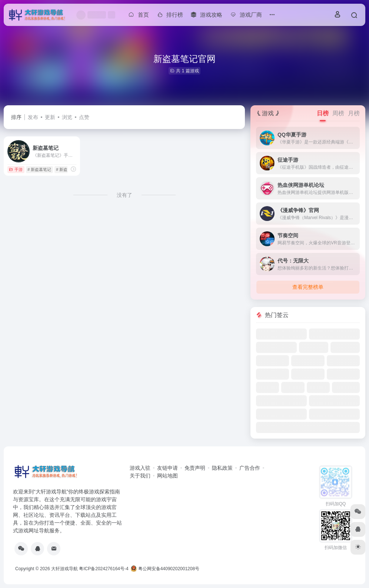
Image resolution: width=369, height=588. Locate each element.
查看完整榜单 (307, 287)
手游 (16, 169)
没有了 (124, 195)
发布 (33, 117)
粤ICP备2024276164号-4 (103, 568)
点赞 (84, 117)
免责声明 (194, 468)
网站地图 (167, 476)
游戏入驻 (140, 468)
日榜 (323, 113)
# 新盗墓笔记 (39, 169)
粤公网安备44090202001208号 (165, 568)
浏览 (67, 117)
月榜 (354, 113)
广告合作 (249, 468)
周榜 (338, 113)
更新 (50, 117)
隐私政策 (222, 468)
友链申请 (167, 468)
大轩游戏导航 (64, 568)
